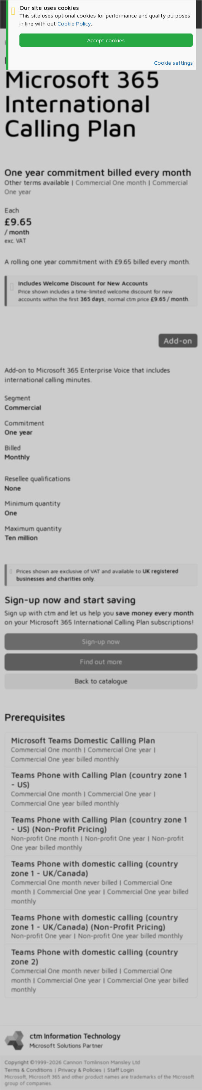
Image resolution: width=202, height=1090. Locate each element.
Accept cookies (106, 40)
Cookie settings (173, 62)
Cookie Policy (74, 23)
